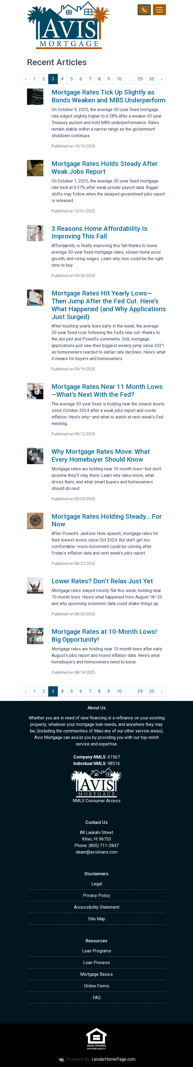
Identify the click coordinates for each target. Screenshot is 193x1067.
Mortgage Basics (96, 974)
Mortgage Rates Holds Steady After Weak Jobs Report (105, 167)
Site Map (96, 918)
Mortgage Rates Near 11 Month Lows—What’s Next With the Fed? (107, 390)
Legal (96, 883)
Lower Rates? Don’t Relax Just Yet (102, 581)
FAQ (97, 997)
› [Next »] (161, 78)
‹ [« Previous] (25, 78)
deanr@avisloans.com (96, 852)
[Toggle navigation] (159, 9)
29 (140, 78)
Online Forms (96, 986)
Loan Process (96, 962)
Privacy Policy (96, 895)
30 (151, 78)
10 (119, 78)
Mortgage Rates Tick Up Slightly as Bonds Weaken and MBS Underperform (108, 96)
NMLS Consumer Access (96, 800)
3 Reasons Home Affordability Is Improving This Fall (99, 232)
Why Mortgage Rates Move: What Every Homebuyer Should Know (101, 455)
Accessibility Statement (96, 907)
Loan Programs (96, 950)
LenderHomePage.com (113, 1059)
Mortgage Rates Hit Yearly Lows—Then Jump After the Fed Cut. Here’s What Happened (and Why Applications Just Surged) (109, 304)
